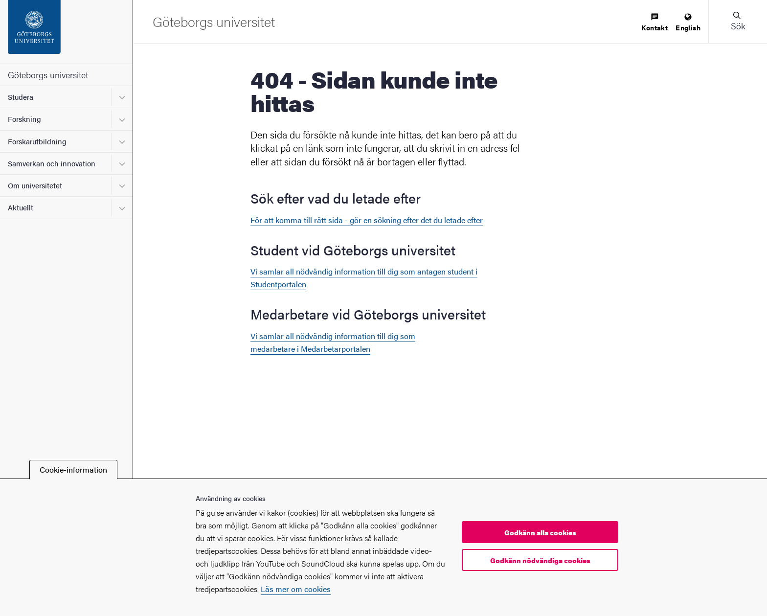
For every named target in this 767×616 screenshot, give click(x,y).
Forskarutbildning (37, 141)
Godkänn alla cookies (540, 532)
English (688, 22)
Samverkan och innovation (51, 163)
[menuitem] (654, 22)
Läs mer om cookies (296, 588)
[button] (737, 21)
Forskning (24, 119)
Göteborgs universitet (48, 74)
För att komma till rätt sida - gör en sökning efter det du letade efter (366, 220)
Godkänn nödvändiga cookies (540, 560)
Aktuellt (20, 207)
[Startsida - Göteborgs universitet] (66, 32)
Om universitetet (35, 185)
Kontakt (654, 22)
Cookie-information (73, 469)
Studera (20, 96)
